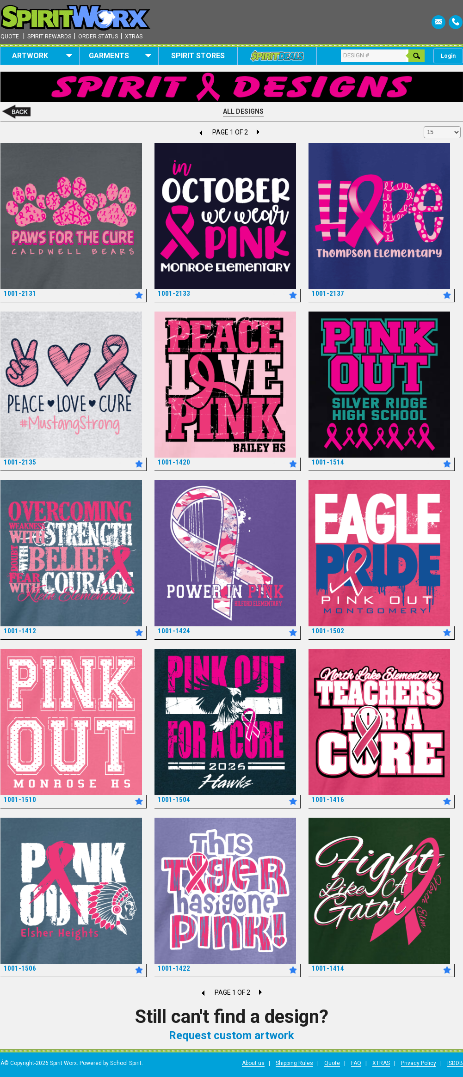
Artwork (42, 55)
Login (448, 56)
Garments (120, 55)
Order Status (98, 36)
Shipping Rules (294, 1063)
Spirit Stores (198, 55)
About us (253, 1063)
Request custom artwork (231, 1035)
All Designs (243, 111)
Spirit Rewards (49, 36)
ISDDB (455, 1063)
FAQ (356, 1063)
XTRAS (381, 1063)
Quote (9, 36)
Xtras (133, 36)
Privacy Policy (418, 1063)
